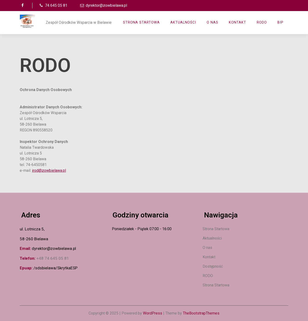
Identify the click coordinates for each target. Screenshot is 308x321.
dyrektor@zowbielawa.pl (103, 5)
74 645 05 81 (52, 5)
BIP (280, 22)
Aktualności (212, 238)
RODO (262, 22)
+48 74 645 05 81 (52, 258)
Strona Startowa (141, 22)
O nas (212, 22)
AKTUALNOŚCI (183, 22)
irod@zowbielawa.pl (49, 170)
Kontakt (237, 22)
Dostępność (213, 266)
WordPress (152, 313)
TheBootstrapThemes (201, 313)
